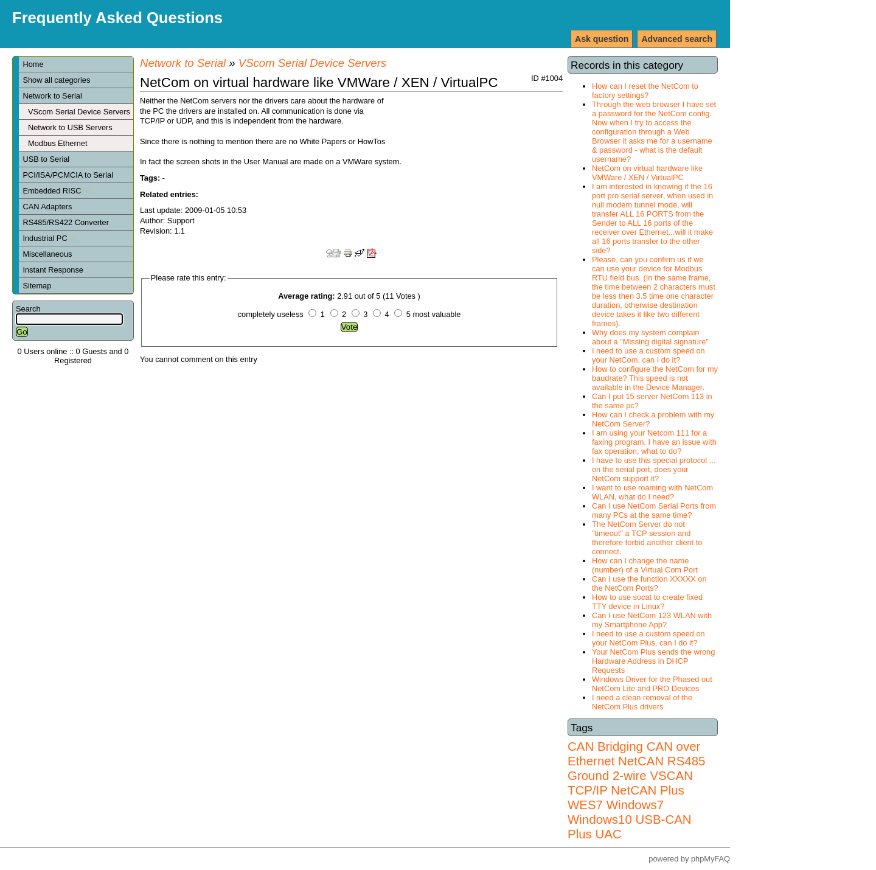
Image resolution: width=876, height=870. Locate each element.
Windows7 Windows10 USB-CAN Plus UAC (630, 819)
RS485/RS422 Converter (66, 222)
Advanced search (676, 39)
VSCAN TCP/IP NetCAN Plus (630, 782)
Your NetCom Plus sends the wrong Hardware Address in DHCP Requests (653, 661)
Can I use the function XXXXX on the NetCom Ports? (649, 583)
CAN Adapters (47, 206)
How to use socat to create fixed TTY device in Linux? (647, 602)
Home (33, 64)
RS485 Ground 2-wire (636, 768)
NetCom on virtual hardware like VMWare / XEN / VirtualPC (647, 173)
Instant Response (53, 269)
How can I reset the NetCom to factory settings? (645, 91)
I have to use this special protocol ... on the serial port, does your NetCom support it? (653, 469)
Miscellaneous (47, 254)
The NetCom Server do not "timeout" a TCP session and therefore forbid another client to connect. (647, 538)
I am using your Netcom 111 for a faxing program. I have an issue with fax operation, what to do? (654, 442)
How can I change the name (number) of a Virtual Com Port (645, 565)
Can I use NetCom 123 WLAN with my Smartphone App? (652, 620)
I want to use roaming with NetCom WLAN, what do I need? (652, 492)
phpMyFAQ (710, 858)
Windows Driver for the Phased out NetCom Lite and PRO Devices (652, 684)
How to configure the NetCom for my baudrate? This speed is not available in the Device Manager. (655, 378)
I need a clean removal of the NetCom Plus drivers (642, 702)
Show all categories (56, 80)
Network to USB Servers (70, 127)
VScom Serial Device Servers (79, 111)
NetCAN (641, 761)
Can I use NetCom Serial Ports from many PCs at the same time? (654, 510)
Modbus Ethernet (57, 143)
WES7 (585, 805)
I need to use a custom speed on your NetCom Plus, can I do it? (648, 638)
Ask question (601, 39)
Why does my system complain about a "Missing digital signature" (650, 337)
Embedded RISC (56, 190)
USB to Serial (46, 159)
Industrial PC (49, 238)
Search (28, 308)
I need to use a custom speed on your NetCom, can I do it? (648, 355)
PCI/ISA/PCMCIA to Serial (68, 174)
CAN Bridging (605, 746)
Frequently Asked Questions (117, 17)
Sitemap (37, 285)
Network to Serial (52, 95)
